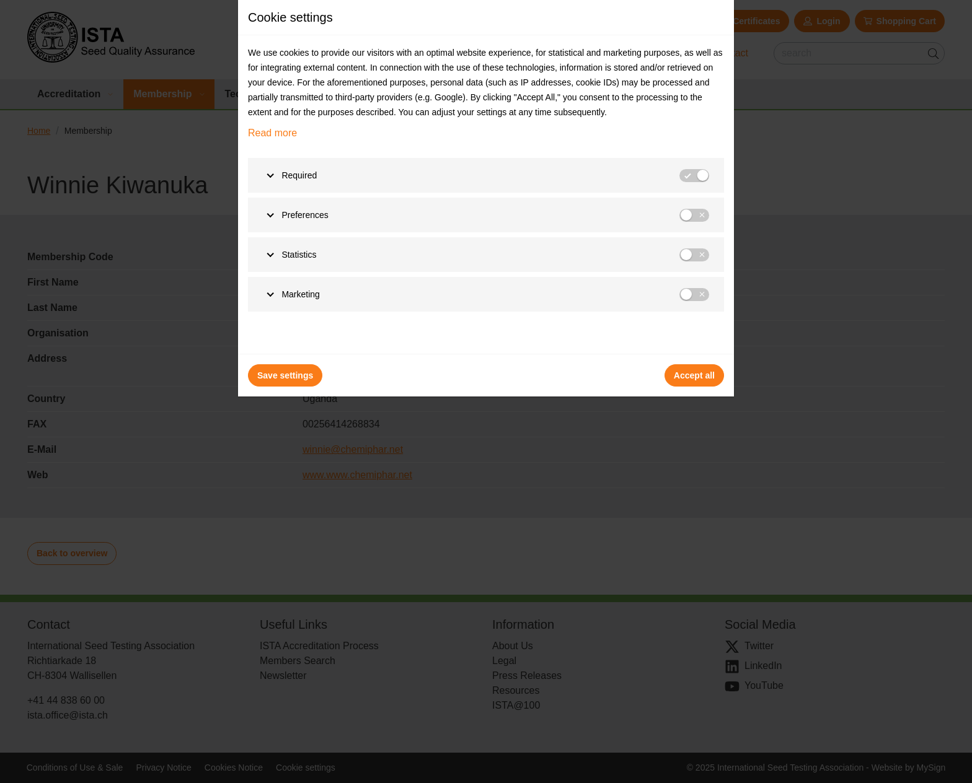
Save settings (285, 375)
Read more (272, 133)
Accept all (694, 375)
